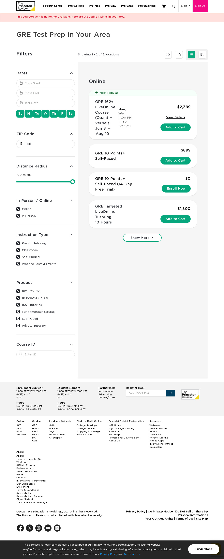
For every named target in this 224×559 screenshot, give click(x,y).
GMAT (35, 428)
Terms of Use (132, 554)
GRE (34, 425)
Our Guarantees (25, 483)
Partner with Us (25, 468)
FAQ (19, 397)
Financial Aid (84, 434)
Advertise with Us (26, 471)
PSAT (19, 431)
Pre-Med (94, 5)
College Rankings (87, 425)
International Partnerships (31, 480)
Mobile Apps (156, 440)
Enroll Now (176, 188)
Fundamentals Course (38, 311)
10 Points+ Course (35, 298)
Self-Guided (31, 257)
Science (53, 428)
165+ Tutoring (32, 305)
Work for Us (23, 462)
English (53, 431)
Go (170, 393)
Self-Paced (30, 318)
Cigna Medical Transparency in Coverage (31, 501)
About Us (114, 440)
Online (27, 209)
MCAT (35, 434)
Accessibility (23, 493)
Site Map (202, 518)
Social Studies (57, 434)
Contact (21, 477)
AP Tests (21, 434)
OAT (34, 440)
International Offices (161, 443)
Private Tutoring (34, 243)
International (105, 391)
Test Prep (114, 434)
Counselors (155, 447)
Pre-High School (52, 5)
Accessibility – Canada (29, 496)
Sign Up (200, 5)
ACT (18, 428)
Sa (70, 113)
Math (51, 425)
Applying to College (88, 431)
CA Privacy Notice (160, 511)
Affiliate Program (26, 465)
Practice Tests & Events (39, 263)
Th (54, 113)
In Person (29, 216)
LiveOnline (155, 434)
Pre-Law (110, 5)
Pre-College (76, 5)
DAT (34, 437)
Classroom (30, 250)
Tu (37, 113)
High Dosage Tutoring (121, 428)
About (20, 455)
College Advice (86, 428)
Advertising (105, 394)
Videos (153, 431)
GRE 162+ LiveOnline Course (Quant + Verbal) (105, 112)
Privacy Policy (109, 554)
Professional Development (124, 437)
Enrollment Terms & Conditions (27, 488)
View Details (175, 117)
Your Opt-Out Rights (159, 518)
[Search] (173, 6)
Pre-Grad (127, 5)
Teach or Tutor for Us (28, 459)
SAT (18, 425)
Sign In (185, 5)
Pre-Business (147, 5)
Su (20, 113)
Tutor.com (114, 431)
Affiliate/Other (106, 397)
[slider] (72, 181)
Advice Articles (158, 428)
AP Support (55, 437)
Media (19, 474)
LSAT (35, 431)
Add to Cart (175, 127)
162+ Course (31, 291)
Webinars (154, 425)
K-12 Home (115, 425)
